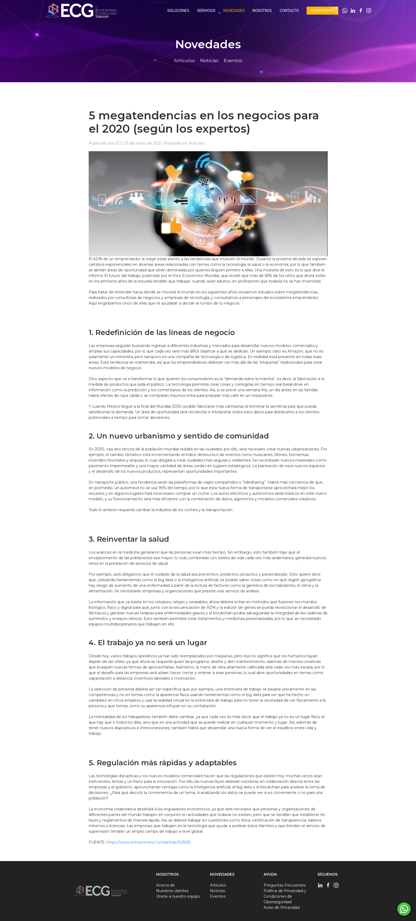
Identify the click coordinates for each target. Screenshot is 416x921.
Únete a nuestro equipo (178, 896)
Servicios (206, 10)
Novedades (234, 10)
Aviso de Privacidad (281, 907)
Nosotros (262, 10)
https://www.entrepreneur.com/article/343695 (148, 842)
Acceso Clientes (322, 10)
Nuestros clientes (172, 890)
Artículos (196, 143)
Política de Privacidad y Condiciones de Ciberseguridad (285, 896)
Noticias (217, 890)
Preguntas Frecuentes (285, 885)
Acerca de (165, 885)
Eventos (217, 896)
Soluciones (178, 10)
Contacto (289, 10)
